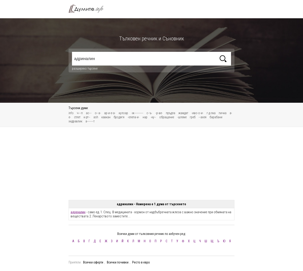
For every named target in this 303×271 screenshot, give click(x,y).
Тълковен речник (89, 9)
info (71, 113)
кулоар (123, 113)
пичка (222, 113)
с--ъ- (149, 113)
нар (145, 117)
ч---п (80, 113)
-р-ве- (159, 113)
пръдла (170, 113)
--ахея (202, 117)
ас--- (89, 113)
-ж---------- (137, 113)
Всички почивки (117, 262)
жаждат (183, 113)
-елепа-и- (133, 117)
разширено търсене (85, 68)
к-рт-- (87, 117)
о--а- (98, 113)
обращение (166, 117)
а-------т (90, 121)
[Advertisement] (151, 163)
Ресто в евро (141, 262)
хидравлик (75, 121)
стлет (77, 117)
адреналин (78, 212)
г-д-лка (211, 113)
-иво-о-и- (197, 113)
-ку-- (153, 117)
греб (192, 117)
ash (95, 117)
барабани (216, 117)
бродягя (119, 117)
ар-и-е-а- (110, 113)
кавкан (105, 117)
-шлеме (182, 117)
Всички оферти (93, 262)
